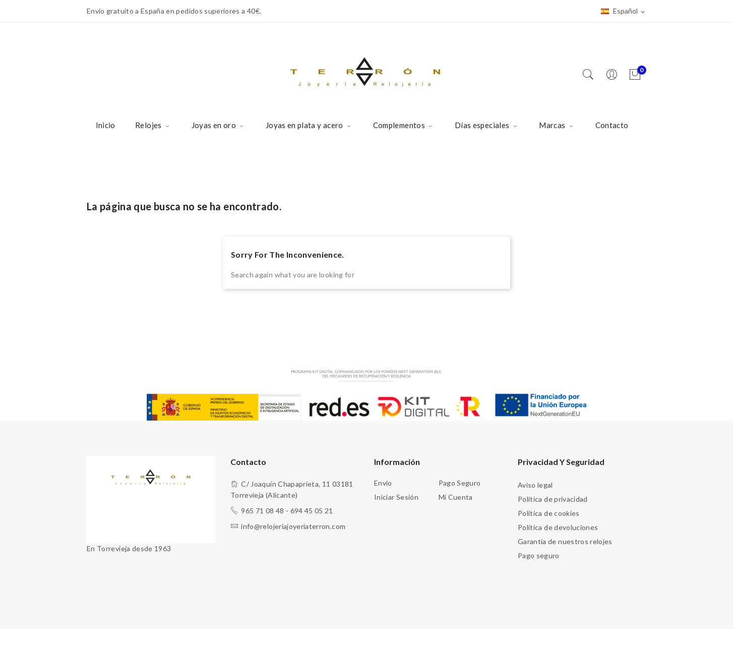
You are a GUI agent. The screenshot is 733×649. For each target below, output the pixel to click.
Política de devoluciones (558, 527)
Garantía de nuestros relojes (565, 541)
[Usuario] (614, 75)
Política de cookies (549, 513)
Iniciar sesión (396, 497)
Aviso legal (535, 485)
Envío (383, 483)
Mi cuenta (456, 497)
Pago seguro (460, 483)
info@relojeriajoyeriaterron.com (293, 526)
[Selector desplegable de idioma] (623, 12)
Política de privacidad (553, 499)
